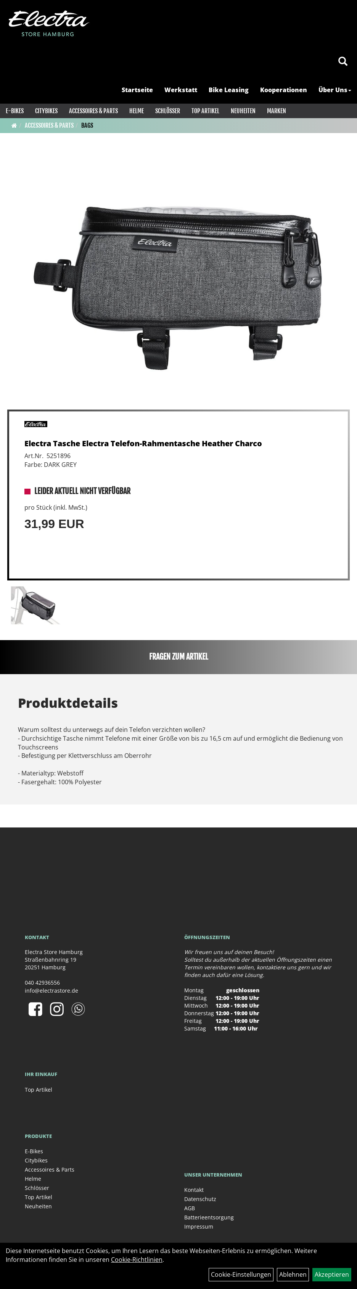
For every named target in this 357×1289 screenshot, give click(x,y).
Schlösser (167, 111)
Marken (276, 111)
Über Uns (334, 90)
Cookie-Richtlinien (136, 1259)
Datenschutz (200, 1199)
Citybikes (46, 111)
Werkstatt (180, 90)
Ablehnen (293, 1274)
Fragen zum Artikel (178, 657)
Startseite (137, 90)
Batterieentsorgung (209, 1217)
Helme (136, 111)
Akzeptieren (332, 1274)
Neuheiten (243, 111)
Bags (87, 125)
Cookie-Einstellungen (241, 1274)
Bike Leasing (229, 90)
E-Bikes (15, 111)
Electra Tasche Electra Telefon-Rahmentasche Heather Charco (143, 443)
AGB (189, 1208)
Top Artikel (205, 111)
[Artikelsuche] (342, 61)
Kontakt (194, 1189)
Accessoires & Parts (93, 111)
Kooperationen (283, 90)
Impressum (198, 1226)
